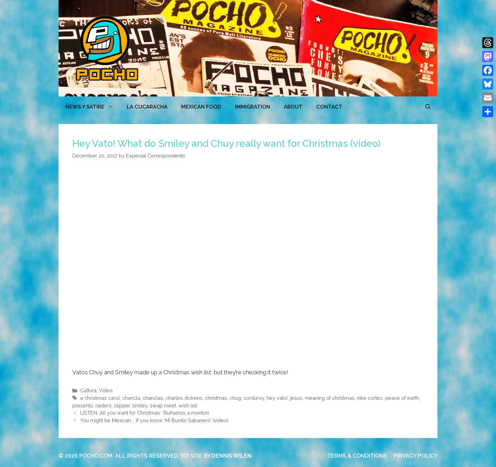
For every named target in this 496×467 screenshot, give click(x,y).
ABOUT (293, 107)
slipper (122, 405)
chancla (131, 398)
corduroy (254, 398)
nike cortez (370, 398)
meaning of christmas (329, 398)
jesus (296, 398)
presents (82, 405)
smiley (139, 405)
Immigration (252, 107)
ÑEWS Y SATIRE (92, 107)
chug (235, 398)
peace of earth (402, 398)
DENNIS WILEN (231, 456)
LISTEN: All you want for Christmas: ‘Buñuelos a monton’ (144, 413)
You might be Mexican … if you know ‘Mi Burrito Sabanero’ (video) (154, 420)
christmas (216, 398)
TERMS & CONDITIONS (357, 456)
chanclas (153, 398)
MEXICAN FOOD (201, 107)
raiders (103, 405)
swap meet (163, 405)
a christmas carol (100, 398)
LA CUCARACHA (147, 107)
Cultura (88, 390)
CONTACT (329, 107)
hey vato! (277, 398)
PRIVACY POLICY (415, 456)
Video (106, 390)
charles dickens (184, 398)
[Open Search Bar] (427, 107)
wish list (187, 405)
